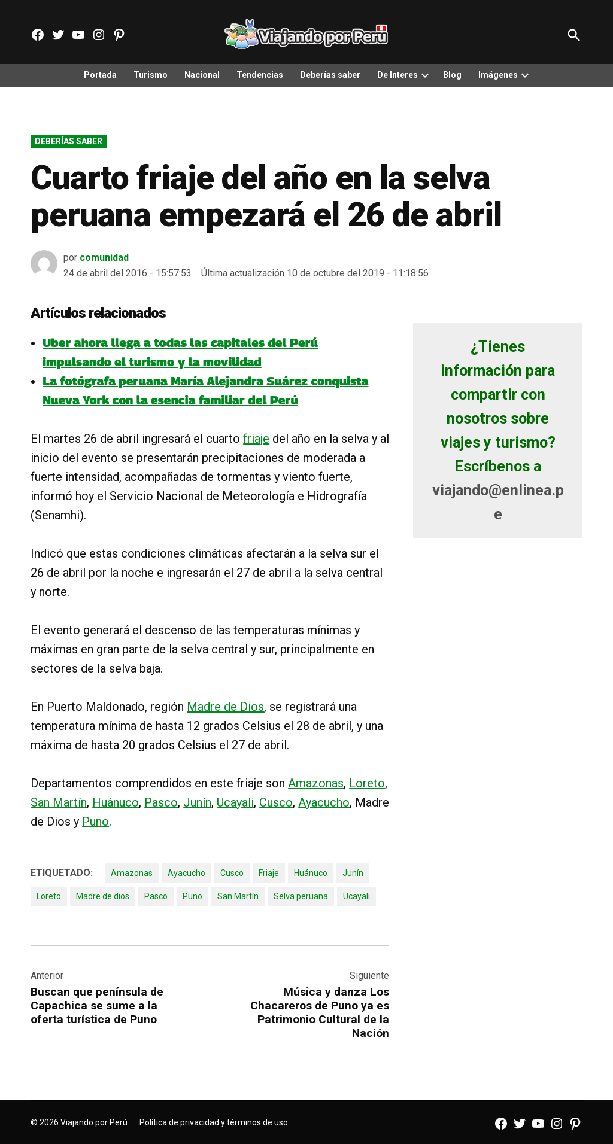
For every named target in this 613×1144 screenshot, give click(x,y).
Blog (452, 75)
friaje (256, 438)
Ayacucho (324, 802)
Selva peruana (301, 896)
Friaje (269, 873)
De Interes (397, 75)
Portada (100, 75)
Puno (95, 821)
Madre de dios (102, 896)
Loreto (367, 783)
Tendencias (259, 75)
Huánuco (115, 802)
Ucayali (235, 802)
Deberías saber (330, 75)
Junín (197, 802)
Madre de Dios (225, 706)
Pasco (161, 802)
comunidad (104, 257)
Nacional (202, 75)
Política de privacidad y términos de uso (213, 1122)
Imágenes (498, 75)
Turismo (150, 75)
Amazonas (316, 783)
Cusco (276, 802)
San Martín (59, 802)
